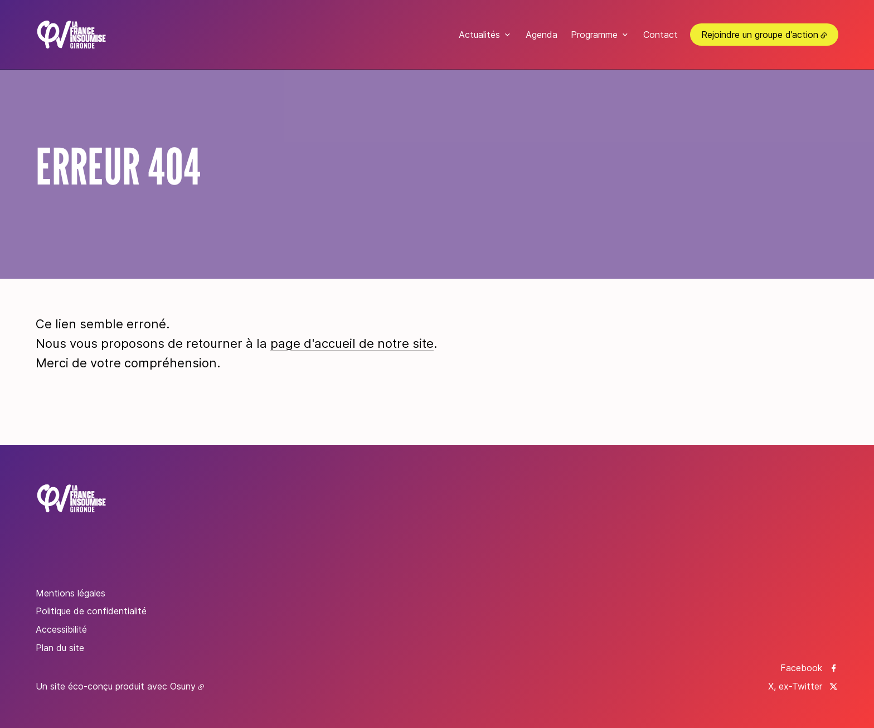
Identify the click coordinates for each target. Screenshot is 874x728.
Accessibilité (61, 629)
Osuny (183, 686)
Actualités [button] (479, 34)
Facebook (801, 667)
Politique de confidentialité (91, 611)
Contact (660, 34)
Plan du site (60, 647)
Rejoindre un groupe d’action (759, 34)
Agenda (541, 34)
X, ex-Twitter (795, 686)
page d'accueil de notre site (352, 343)
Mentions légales (70, 593)
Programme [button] (594, 34)
